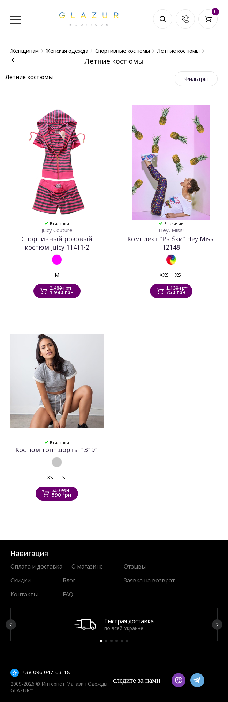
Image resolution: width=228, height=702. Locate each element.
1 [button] (101, 641)
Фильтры (196, 78)
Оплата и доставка (36, 566)
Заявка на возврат (149, 580)
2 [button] (106, 641)
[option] (114, 624)
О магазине (87, 566)
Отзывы (135, 566)
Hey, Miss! (171, 230)
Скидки (20, 580)
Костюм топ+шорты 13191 (56, 449)
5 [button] (122, 641)
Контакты (24, 594)
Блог (69, 580)
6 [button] (127, 641)
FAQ (68, 594)
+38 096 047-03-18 (46, 672)
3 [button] (111, 641)
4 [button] (116, 641)
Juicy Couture (57, 230)
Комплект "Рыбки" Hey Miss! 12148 (171, 243)
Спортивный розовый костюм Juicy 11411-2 (56, 243)
